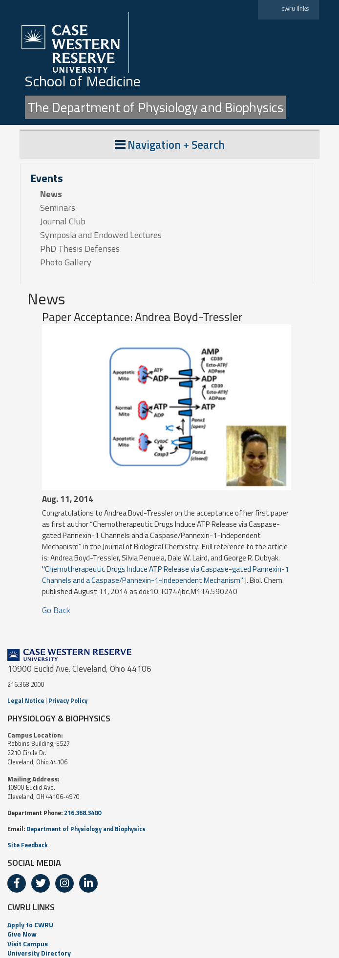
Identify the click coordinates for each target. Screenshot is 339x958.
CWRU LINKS (31, 907)
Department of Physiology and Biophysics (86, 829)
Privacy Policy (67, 700)
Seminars (57, 207)
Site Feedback (27, 845)
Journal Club (62, 221)
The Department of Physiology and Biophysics (155, 107)
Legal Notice (25, 700)
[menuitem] (169, 925)
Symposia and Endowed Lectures (101, 235)
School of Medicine (83, 81)
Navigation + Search (170, 144)
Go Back (56, 610)
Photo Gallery (65, 262)
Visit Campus (27, 943)
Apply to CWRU (30, 924)
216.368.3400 (82, 813)
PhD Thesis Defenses (80, 248)
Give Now (22, 934)
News (51, 194)
